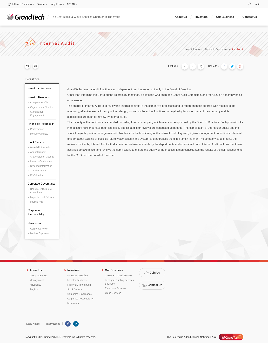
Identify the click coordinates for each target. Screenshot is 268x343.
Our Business (225, 16)
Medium (196, 66)
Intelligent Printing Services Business (119, 281)
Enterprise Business (115, 287)
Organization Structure (42, 106)
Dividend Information (41, 165)
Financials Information (41, 123)
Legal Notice (33, 323)
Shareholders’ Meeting (42, 155)
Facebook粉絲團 (68, 323)
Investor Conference (41, 160)
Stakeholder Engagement (37, 113)
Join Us (155, 271)
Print (35, 66)
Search (249, 4)
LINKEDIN (76, 323)
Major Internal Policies (42, 196)
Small (189, 66)
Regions (34, 288)
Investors (201, 16)
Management (37, 279)
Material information (40, 146)
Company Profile (39, 101)
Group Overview (38, 274)
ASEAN (71, 4)
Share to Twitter (233, 66)
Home (187, 49)
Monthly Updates (39, 132)
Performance (37, 128)
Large (203, 66)
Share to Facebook (226, 66)
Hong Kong (56, 4)
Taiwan (41, 4)
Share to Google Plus (240, 66)
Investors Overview (39, 87)
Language (257, 4)
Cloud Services (113, 292)
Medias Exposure (39, 232)
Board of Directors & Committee (41, 190)
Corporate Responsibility (36, 211)
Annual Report (38, 151)
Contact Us (250, 16)
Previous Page (27, 66)
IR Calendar (36, 174)
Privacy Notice (52, 323)
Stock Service (36, 141)
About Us (181, 16)
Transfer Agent (38, 169)
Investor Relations (39, 96)
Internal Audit (236, 49)
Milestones (35, 283)
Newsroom (34, 222)
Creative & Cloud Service (118, 274)
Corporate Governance (42, 182)
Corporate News (39, 227)
